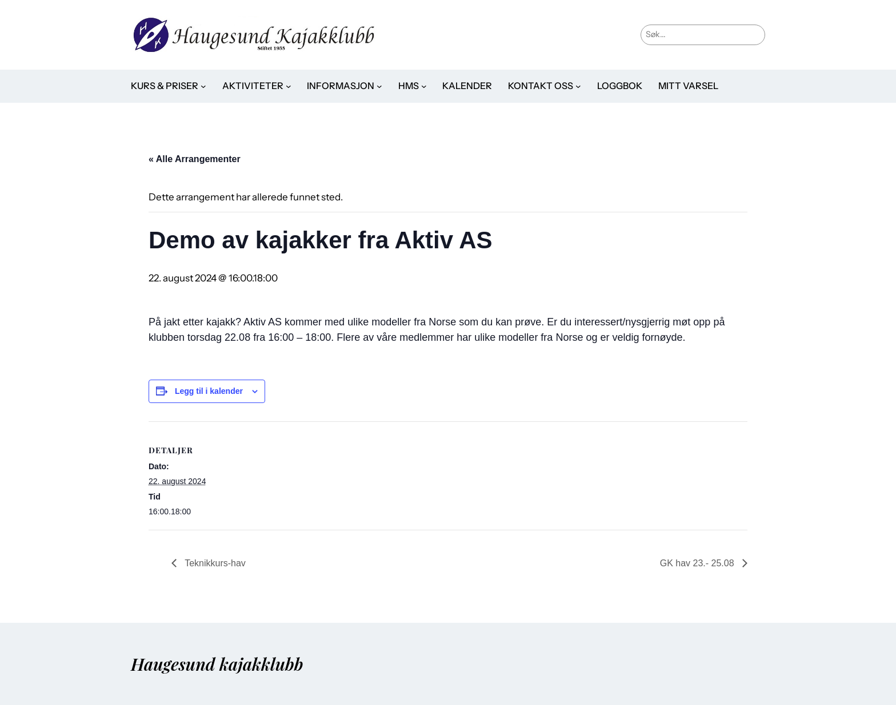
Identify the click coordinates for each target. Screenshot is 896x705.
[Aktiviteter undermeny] (288, 86)
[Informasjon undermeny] (379, 86)
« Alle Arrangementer (195, 159)
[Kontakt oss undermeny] (578, 86)
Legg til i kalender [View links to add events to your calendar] (209, 391)
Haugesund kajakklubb (217, 663)
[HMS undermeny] (424, 86)
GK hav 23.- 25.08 (698, 563)
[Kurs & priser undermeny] (203, 86)
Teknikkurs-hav (214, 563)
